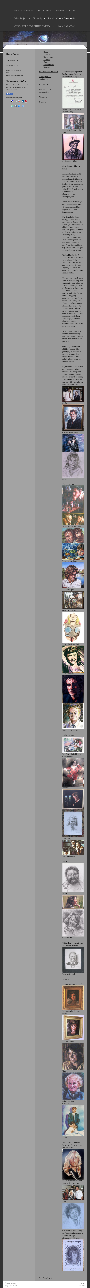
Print (7, 1283)
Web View (82, 1285)
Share (9, 94)
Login (83, 1283)
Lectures (46, 60)
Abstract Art (43, 97)
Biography (47, 67)
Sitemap (13, 1283)
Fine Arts (46, 54)
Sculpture (42, 102)
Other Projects (48, 65)
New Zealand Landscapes (48, 72)
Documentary (48, 57)
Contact (46, 62)
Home (45, 52)
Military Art (43, 84)
